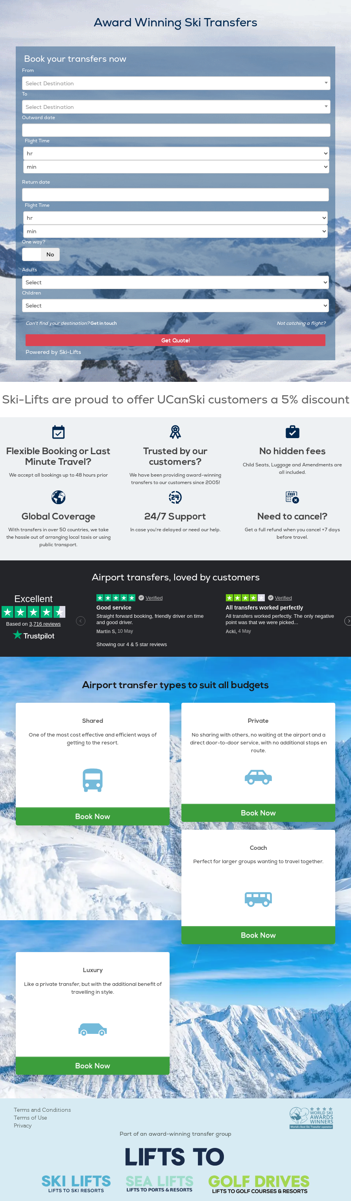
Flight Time (37, 141)
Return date (36, 182)
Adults (29, 270)
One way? (33, 242)
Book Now (92, 816)
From (28, 70)
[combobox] (176, 83)
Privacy (23, 1126)
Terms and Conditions (42, 1110)
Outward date (38, 117)
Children (31, 293)
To (24, 94)
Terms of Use (30, 1118)
